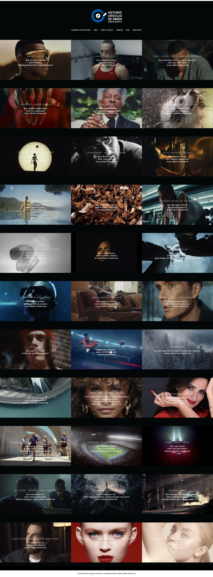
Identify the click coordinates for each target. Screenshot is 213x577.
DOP (96, 30)
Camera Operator (81, 30)
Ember (119, 30)
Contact (137, 30)
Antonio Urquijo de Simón (93, 574)
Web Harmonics (130, 574)
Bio (128, 30)
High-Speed (107, 30)
